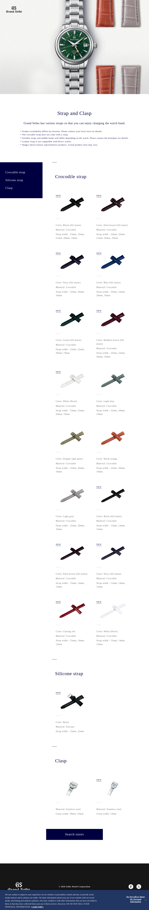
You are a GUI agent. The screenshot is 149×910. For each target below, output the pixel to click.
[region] (74, 900)
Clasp (9, 188)
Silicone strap (14, 180)
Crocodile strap (15, 172)
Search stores (74, 834)
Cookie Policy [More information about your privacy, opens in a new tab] (37, 907)
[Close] (145, 900)
